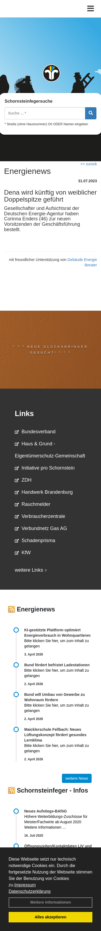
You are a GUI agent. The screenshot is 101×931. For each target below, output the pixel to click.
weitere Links (31, 570)
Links (24, 414)
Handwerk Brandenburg (44, 492)
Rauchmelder (32, 504)
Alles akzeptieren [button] (51, 917)
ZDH (23, 480)
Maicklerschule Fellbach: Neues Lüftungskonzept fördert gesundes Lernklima (55, 734)
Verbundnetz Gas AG (41, 528)
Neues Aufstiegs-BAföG (45, 811)
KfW (23, 552)
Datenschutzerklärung (30, 891)
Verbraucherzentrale (40, 516)
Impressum (25, 885)
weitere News (76, 778)
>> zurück (89, 164)
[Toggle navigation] (90, 8)
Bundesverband (35, 431)
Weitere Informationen (50, 902)
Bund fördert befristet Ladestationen (57, 665)
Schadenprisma (35, 540)
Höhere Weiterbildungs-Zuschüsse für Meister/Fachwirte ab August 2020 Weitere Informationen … (56, 821)
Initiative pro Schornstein (45, 468)
